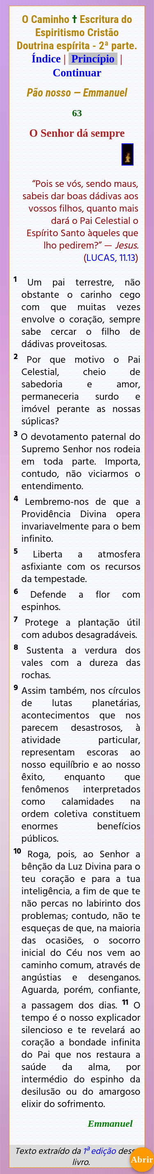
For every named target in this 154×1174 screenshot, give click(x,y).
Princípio (93, 59)
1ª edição (99, 1150)
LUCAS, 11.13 (110, 257)
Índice (46, 59)
